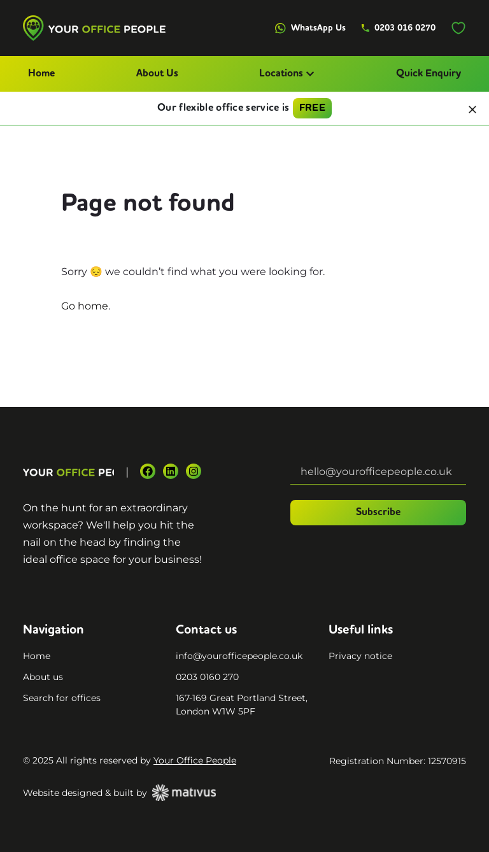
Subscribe (378, 513)
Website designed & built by (119, 793)
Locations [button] (287, 74)
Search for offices (62, 698)
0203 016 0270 (398, 28)
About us (43, 677)
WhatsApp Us (310, 28)
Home (41, 74)
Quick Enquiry (428, 74)
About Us (157, 74)
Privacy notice (360, 656)
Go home (84, 306)
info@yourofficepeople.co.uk (239, 656)
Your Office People (194, 760)
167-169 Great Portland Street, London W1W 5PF (242, 704)
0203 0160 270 (207, 677)
